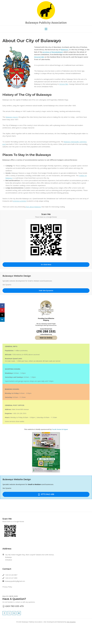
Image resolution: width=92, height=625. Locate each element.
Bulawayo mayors (12, 117)
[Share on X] (2, 315)
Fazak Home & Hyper (60, 429)
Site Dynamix (71, 622)
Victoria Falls (39, 57)
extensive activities (19, 201)
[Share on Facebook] (2, 305)
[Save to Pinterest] (2, 310)
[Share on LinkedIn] (2, 319)
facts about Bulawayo (33, 207)
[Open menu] (46, 29)
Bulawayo (64, 49)
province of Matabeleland (53, 52)
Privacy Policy (7, 587)
